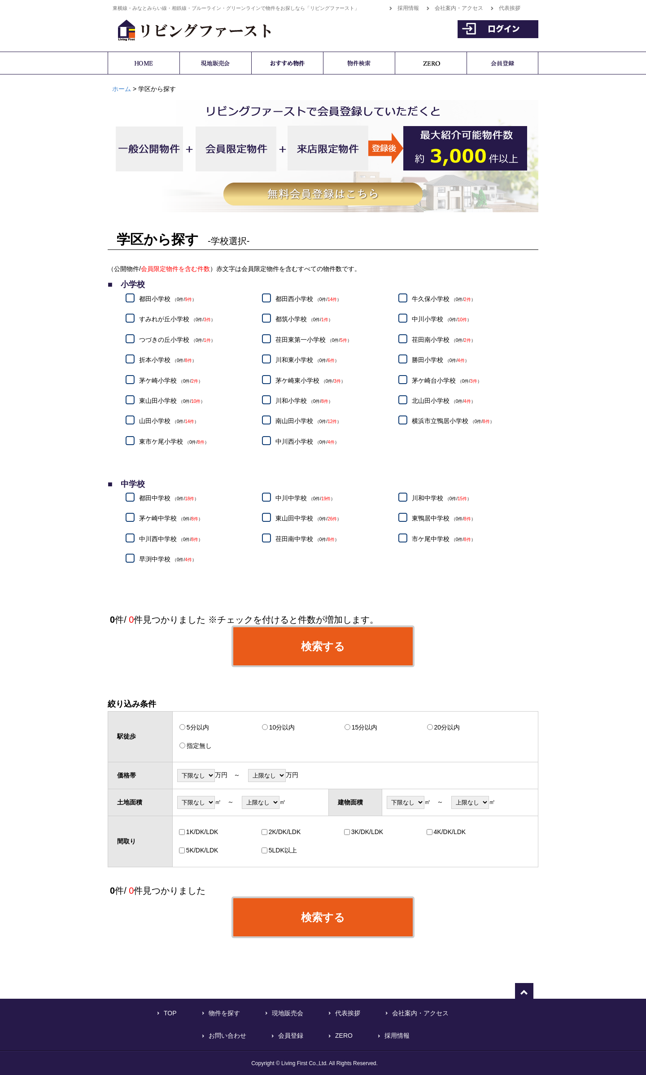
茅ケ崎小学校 (171, 380)
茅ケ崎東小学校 (310, 380)
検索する (323, 646)
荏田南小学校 (444, 339)
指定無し (199, 745)
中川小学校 (441, 319)
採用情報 (408, 8)
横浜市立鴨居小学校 (453, 421)
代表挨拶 (509, 8)
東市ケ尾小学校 (174, 441)
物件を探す (224, 1013)
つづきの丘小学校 (177, 339)
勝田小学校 (440, 360)
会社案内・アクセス (459, 8)
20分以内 (447, 727)
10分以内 (282, 727)
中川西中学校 (171, 538)
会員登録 (290, 1035)
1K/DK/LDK (202, 831)
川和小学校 (304, 400)
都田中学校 (169, 498)
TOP (170, 1013)
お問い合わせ (227, 1035)
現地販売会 (287, 1013)
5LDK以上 (283, 850)
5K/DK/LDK (202, 850)
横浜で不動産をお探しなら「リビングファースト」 (189, 29)
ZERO (344, 1035)
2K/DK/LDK (285, 831)
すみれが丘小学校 (177, 319)
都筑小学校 (304, 319)
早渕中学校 (167, 559)
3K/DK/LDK (367, 831)
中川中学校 (305, 498)
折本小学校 (167, 360)
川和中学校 (441, 498)
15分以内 (365, 727)
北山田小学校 (444, 400)
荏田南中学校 (307, 538)
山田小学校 (169, 421)
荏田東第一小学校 (313, 339)
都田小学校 (167, 298)
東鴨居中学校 (444, 518)
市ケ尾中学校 (444, 538)
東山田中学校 (308, 518)
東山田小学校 (172, 400)
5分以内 (198, 727)
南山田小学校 (308, 421)
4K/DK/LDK (450, 831)
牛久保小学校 (444, 298)
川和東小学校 (307, 360)
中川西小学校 (307, 441)
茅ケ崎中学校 (171, 518)
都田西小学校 (308, 298)
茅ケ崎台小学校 (447, 380)
